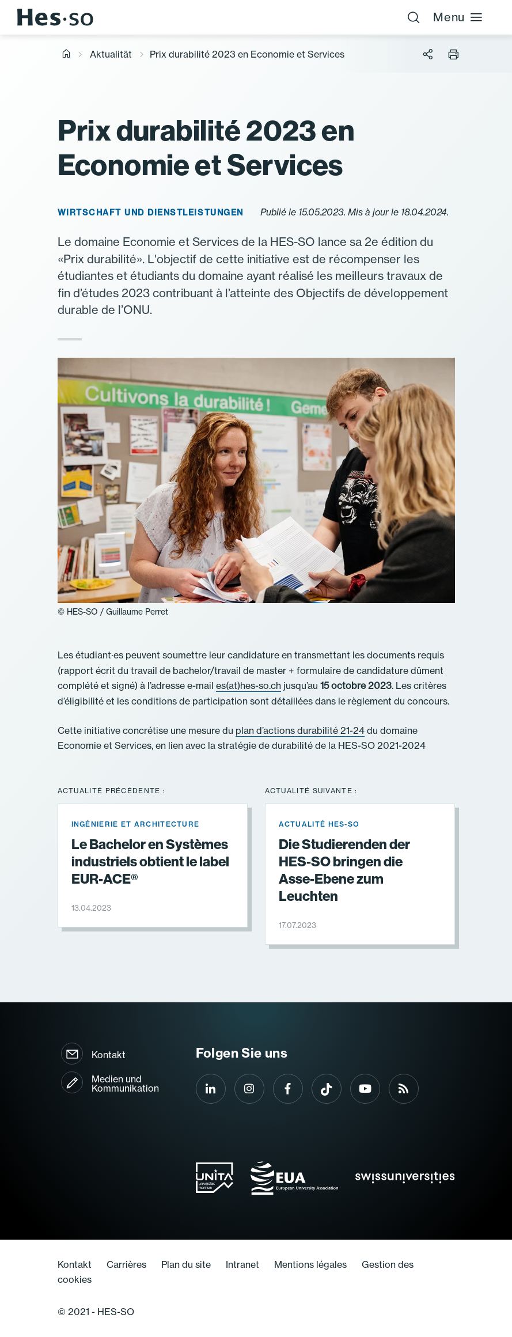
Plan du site (186, 1264)
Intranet (242, 1264)
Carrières (126, 1264)
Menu (458, 17)
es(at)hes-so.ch (248, 685)
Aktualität (111, 54)
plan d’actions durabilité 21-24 (300, 730)
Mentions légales (310, 1264)
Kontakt (109, 1054)
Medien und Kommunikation (125, 1083)
